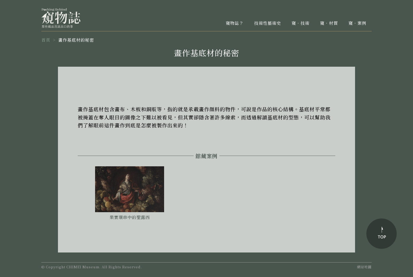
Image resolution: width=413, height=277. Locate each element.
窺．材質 (329, 23)
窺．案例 (357, 23)
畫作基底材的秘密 (76, 40)
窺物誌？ (235, 23)
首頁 (45, 40)
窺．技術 (300, 23)
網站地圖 (364, 267)
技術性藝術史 (267, 23)
